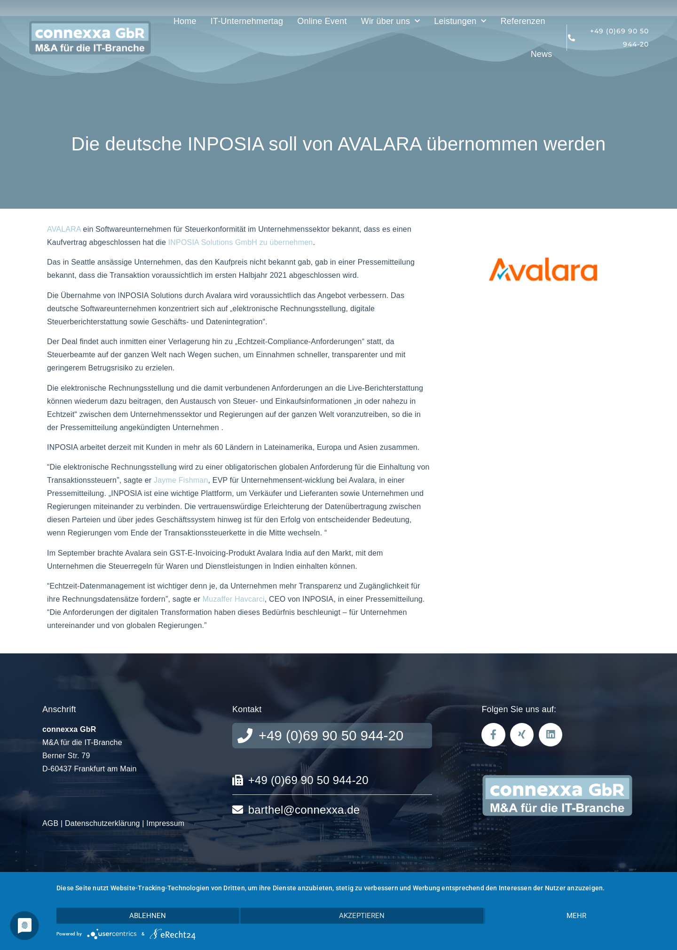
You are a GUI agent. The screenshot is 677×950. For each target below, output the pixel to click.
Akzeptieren (362, 915)
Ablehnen (147, 915)
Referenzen (523, 21)
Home (185, 21)
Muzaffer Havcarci (234, 599)
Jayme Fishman (181, 480)
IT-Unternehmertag (247, 21)
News (541, 54)
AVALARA (64, 229)
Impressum (165, 823)
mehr (576, 915)
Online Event (321, 21)
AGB (50, 823)
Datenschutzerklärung (102, 823)
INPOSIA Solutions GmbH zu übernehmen (240, 242)
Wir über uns (390, 21)
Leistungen (460, 21)
